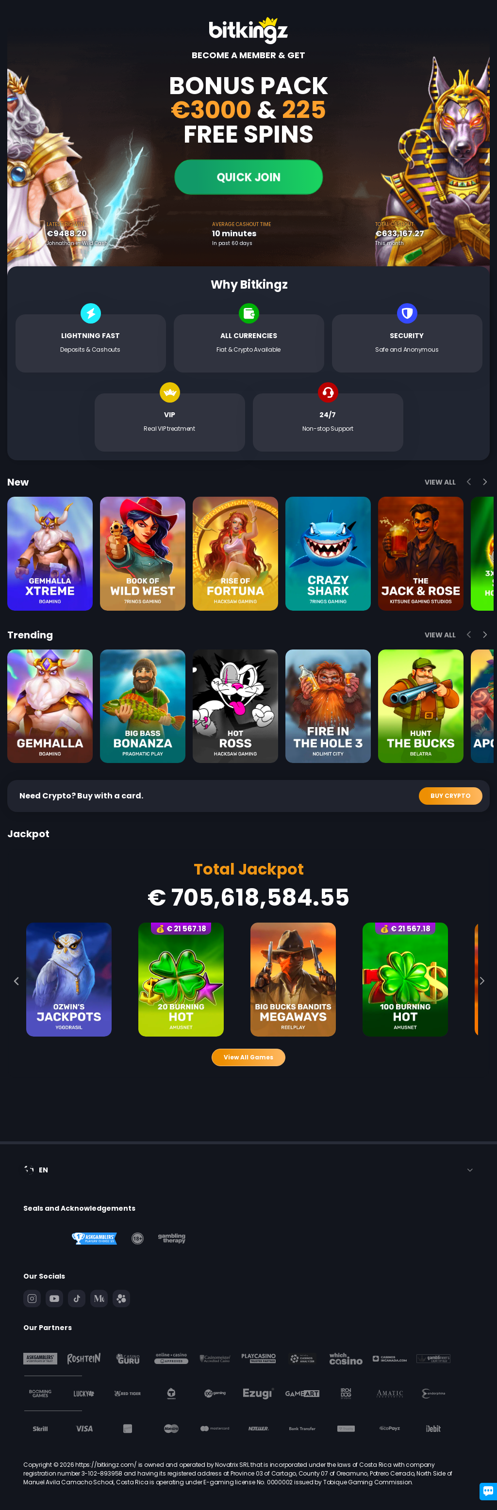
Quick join (248, 176)
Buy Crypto (451, 796)
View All (440, 482)
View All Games (248, 1057)
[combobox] (248, 1170)
